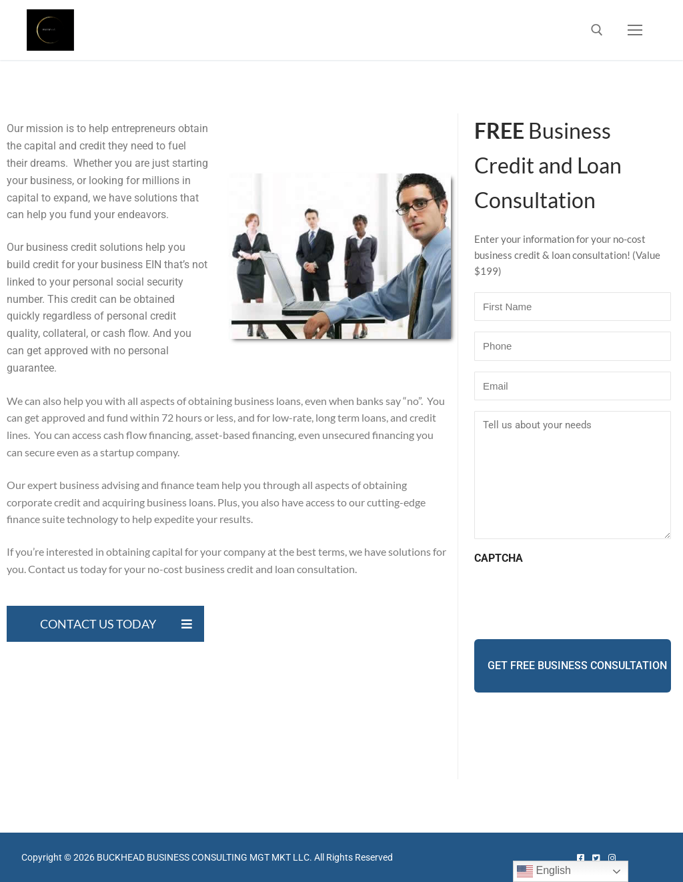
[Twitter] (596, 858)
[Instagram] (611, 858)
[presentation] (575, 598)
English (544, 871)
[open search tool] (597, 30)
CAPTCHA (498, 558)
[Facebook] (580, 858)
